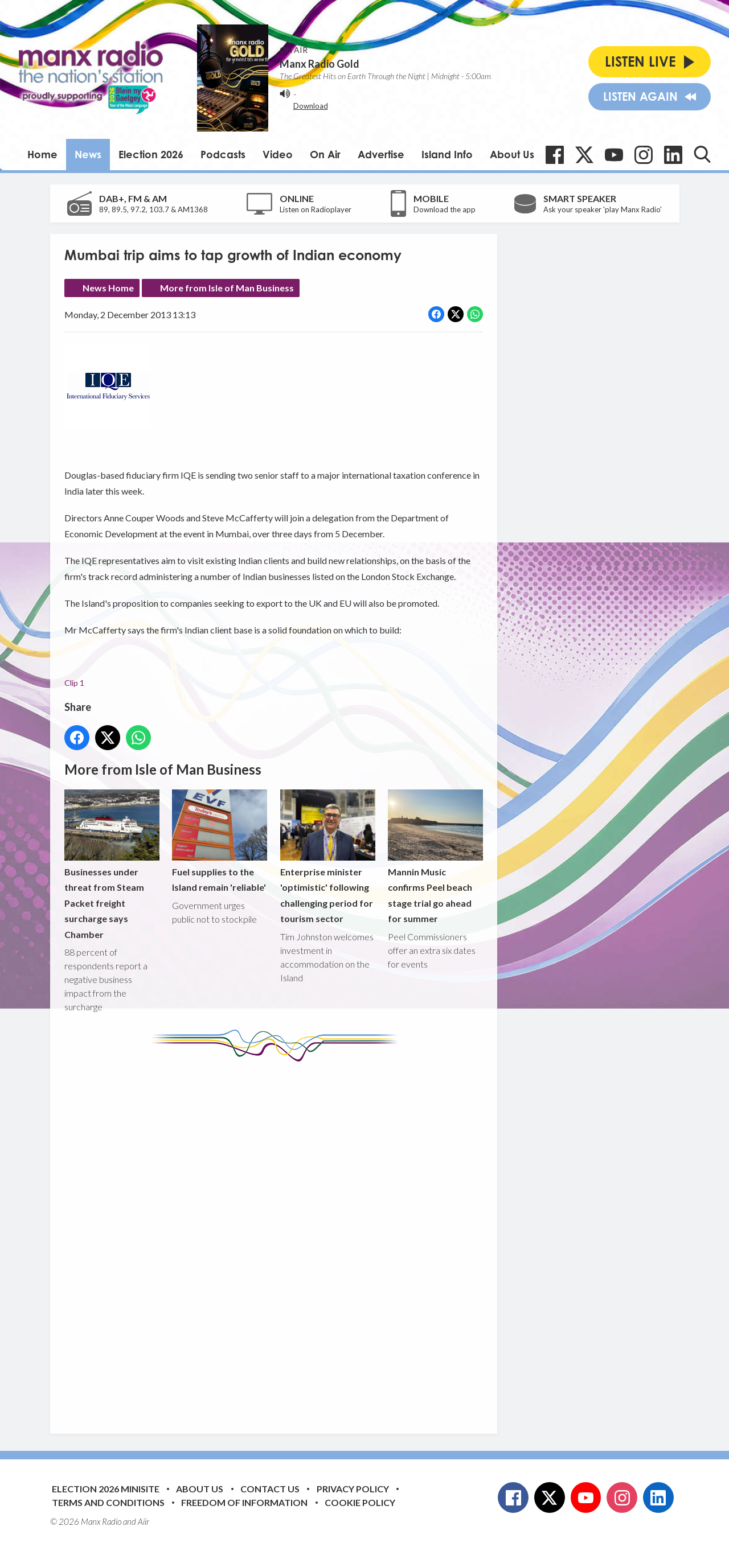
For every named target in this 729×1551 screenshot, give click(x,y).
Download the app (444, 209)
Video (278, 154)
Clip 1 (74, 683)
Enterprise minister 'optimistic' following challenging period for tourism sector (327, 856)
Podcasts (222, 154)
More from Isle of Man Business (227, 287)
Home (42, 154)
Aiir (143, 1521)
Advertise (381, 154)
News (88, 154)
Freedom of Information (244, 1502)
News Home (108, 287)
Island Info (447, 154)
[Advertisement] (278, 1239)
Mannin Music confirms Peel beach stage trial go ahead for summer (434, 856)
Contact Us (270, 1488)
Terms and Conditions (108, 1502)
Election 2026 (150, 154)
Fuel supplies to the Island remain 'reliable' (219, 841)
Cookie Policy (360, 1502)
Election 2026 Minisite (105, 1488)
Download (310, 105)
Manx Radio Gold (319, 63)
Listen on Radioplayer (315, 209)
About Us (512, 154)
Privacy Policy (353, 1488)
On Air (325, 154)
